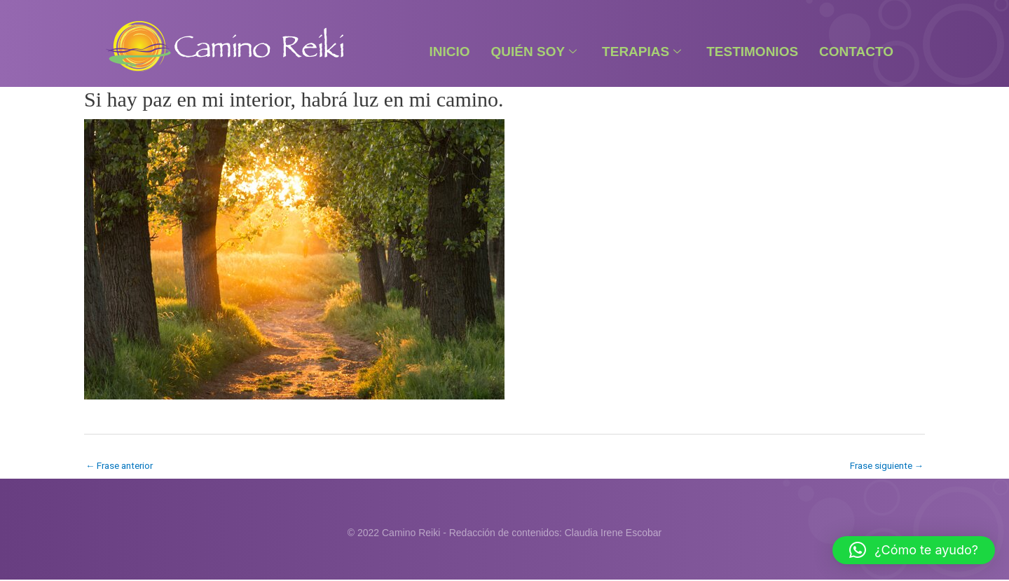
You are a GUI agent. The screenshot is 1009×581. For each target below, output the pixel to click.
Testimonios (752, 51)
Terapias (641, 51)
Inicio (449, 51)
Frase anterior (122, 465)
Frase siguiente (884, 465)
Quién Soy (534, 51)
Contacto (856, 51)
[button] (913, 550)
